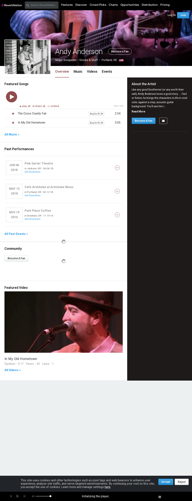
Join (183, 15)
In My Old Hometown (20, 359)
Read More (138, 111)
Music (78, 71)
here (107, 487)
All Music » (11, 134)
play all (26, 106)
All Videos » (12, 370)
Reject (181, 481)
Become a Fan (119, 51)
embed (53, 106)
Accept (165, 481)
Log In (172, 15)
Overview (62, 71)
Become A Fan (16, 258)
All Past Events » (16, 234)
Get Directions (32, 171)
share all (39, 106)
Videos (92, 71)
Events (107, 71)
